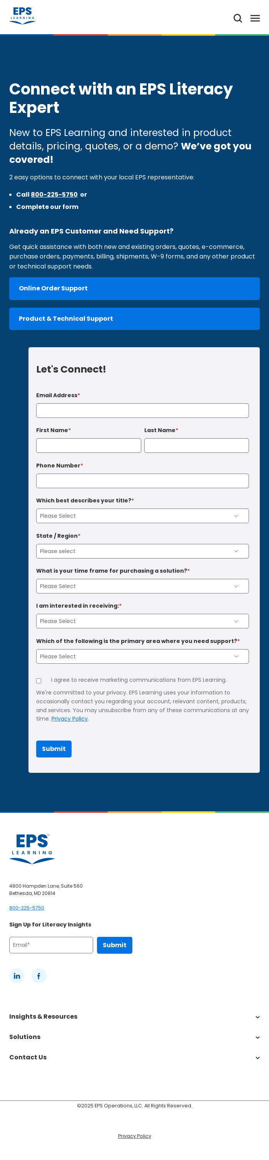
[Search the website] (238, 17)
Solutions (134, 1037)
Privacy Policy (70, 719)
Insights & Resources (134, 1016)
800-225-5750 (54, 194)
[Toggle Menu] (251, 17)
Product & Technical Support (66, 318)
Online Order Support (53, 288)
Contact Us (134, 1057)
